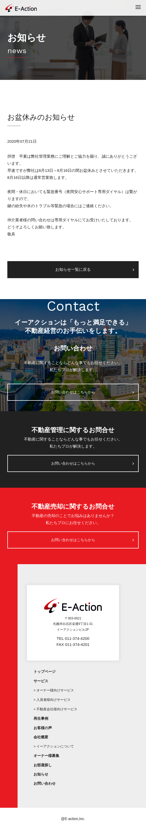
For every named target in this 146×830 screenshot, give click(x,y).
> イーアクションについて (54, 746)
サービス (41, 681)
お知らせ (41, 774)
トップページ (45, 671)
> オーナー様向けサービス (54, 690)
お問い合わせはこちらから (73, 392)
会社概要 (41, 737)
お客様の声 (43, 728)
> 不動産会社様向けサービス (55, 709)
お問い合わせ (45, 783)
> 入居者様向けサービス (52, 700)
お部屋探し (43, 765)
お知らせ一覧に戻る (73, 269)
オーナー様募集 (46, 756)
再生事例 (41, 718)
